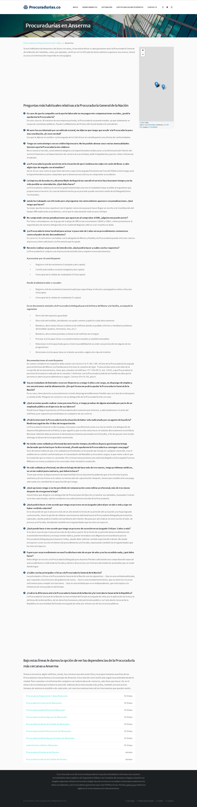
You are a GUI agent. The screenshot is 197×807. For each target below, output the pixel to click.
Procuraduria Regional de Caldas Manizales (47, 696)
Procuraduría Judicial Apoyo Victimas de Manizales (50, 738)
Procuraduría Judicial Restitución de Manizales (48, 731)
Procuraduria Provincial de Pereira (42, 752)
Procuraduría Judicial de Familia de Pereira (46, 759)
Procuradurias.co (42, 7)
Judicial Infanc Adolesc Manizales (42, 745)
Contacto (152, 7)
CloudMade (153, 127)
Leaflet (142, 122)
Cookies (159, 801)
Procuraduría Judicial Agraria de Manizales (46, 717)
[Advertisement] (79, 80)
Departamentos (89, 7)
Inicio (75, 7)
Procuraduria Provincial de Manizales (44, 703)
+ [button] (143, 50)
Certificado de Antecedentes (129, 7)
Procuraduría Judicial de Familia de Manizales (47, 724)
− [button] (143, 55)
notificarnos (130, 785)
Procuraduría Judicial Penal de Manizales (45, 710)
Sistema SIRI (106, 7)
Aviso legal (127, 801)
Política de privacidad (143, 801)
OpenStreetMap (150, 125)
